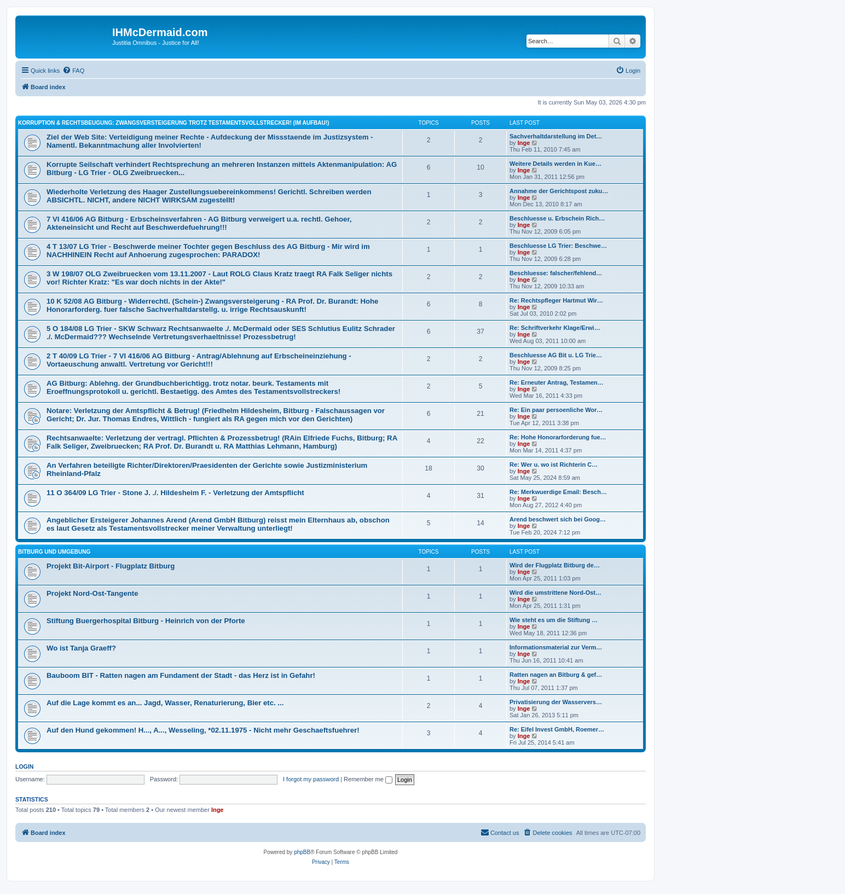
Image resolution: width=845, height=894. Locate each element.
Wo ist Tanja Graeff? (81, 648)
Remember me (368, 779)
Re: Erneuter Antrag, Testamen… (557, 382)
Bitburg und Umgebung (54, 552)
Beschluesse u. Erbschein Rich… (557, 218)
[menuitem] (73, 70)
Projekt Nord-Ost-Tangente (92, 593)
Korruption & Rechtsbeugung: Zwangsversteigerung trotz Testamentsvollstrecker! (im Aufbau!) (173, 123)
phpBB (302, 852)
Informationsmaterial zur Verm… (556, 647)
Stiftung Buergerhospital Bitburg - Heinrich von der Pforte (146, 621)
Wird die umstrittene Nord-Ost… (555, 592)
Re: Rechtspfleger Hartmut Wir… (556, 300)
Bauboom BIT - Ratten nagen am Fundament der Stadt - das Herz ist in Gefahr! (181, 675)
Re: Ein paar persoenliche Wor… (556, 410)
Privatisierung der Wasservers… (556, 702)
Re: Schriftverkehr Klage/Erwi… (555, 327)
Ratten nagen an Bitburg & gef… (556, 674)
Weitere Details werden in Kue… (555, 163)
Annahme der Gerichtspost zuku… (559, 191)
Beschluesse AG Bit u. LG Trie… (556, 355)
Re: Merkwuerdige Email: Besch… (558, 492)
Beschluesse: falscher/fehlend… (556, 273)
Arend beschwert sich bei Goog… (558, 519)
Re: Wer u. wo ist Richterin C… (554, 464)
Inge (524, 143)
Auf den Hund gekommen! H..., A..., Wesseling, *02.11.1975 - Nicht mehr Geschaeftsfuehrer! (203, 730)
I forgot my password (311, 779)
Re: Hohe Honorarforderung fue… (558, 437)
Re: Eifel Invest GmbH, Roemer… (557, 729)
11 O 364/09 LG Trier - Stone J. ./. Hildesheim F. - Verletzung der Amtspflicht (175, 493)
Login (24, 766)
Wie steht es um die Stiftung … (554, 620)
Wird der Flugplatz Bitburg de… (555, 565)
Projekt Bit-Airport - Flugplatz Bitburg (111, 566)
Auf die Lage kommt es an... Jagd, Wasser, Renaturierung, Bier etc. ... (165, 703)
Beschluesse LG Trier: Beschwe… (558, 245)
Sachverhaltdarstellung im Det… (556, 136)
